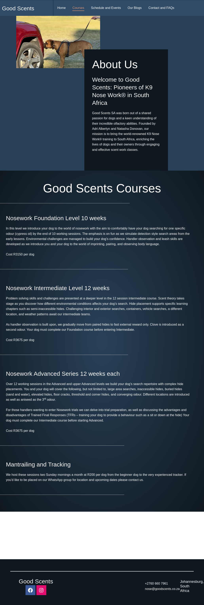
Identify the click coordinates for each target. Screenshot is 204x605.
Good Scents (19, 8)
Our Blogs (135, 8)
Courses (78, 8)
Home (61, 8)
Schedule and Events (106, 8)
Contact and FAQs (161, 8)
